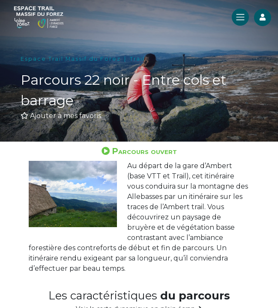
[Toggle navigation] (240, 17)
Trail (137, 59)
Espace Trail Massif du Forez (71, 59)
